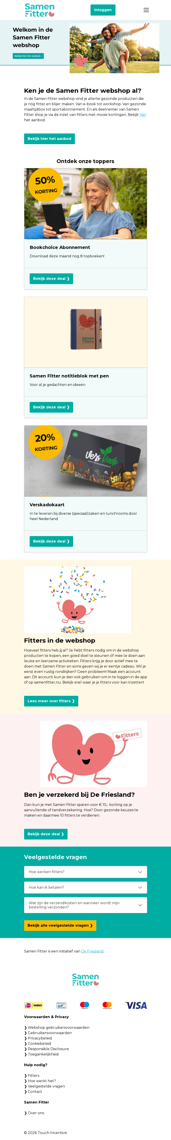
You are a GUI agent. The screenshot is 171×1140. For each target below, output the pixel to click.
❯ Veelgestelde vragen (44, 1086)
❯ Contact (33, 1092)
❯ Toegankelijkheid (41, 1054)
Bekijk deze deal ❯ (51, 278)
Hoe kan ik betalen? (46, 887)
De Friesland (92, 951)
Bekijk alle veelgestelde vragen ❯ (60, 925)
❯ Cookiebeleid (37, 1043)
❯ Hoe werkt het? (40, 1081)
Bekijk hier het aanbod (49, 139)
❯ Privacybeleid (38, 1038)
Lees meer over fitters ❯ (51, 701)
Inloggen (103, 10)
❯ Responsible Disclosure (46, 1049)
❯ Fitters (31, 1075)
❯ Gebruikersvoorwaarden (48, 1033)
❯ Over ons (34, 1113)
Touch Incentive (52, 1133)
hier (143, 115)
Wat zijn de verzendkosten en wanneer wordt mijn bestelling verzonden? (74, 905)
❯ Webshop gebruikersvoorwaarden (56, 1027)
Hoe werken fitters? (46, 872)
